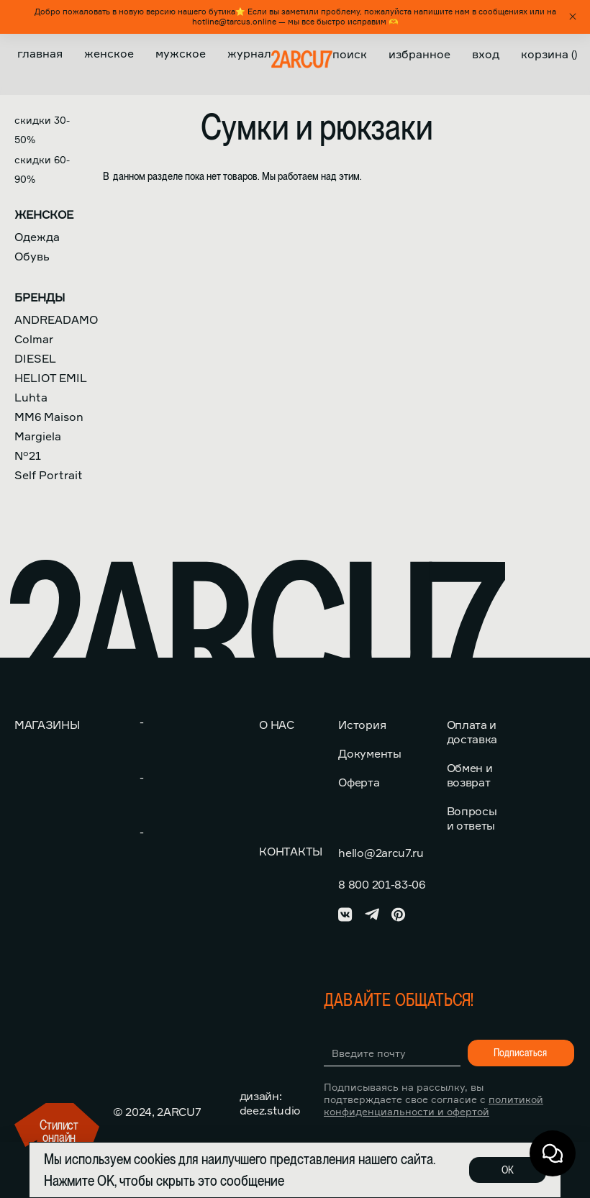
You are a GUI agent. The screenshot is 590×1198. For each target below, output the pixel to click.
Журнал (249, 53)
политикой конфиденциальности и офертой (433, 1105)
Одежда (37, 237)
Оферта (358, 782)
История (362, 724)
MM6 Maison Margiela (48, 426)
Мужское (180, 53)
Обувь (32, 256)
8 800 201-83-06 (381, 884)
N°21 (27, 455)
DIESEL (35, 358)
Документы (369, 753)
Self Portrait (48, 475)
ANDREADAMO (56, 319)
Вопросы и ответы (472, 818)
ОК (508, 1169)
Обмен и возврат (470, 775)
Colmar (33, 339)
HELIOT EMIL (50, 378)
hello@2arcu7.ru (380, 852)
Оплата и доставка (472, 731)
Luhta (30, 397)
